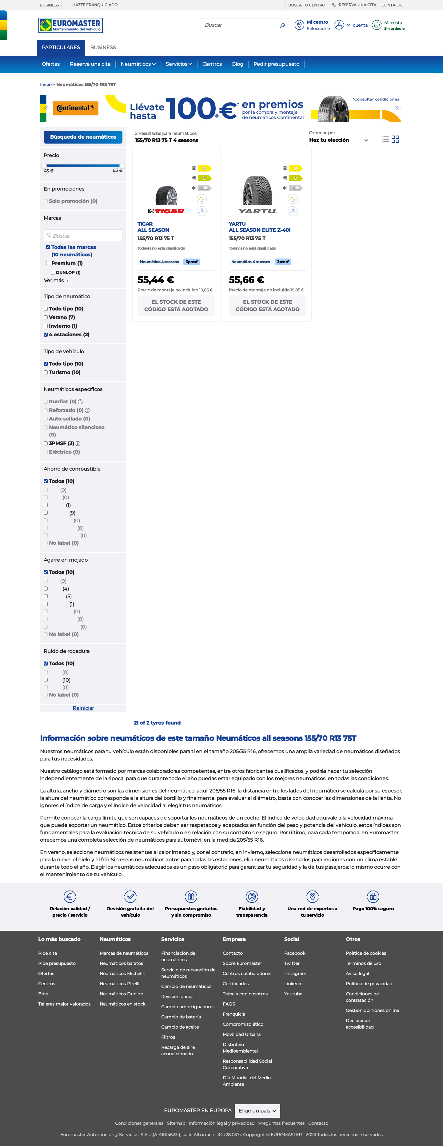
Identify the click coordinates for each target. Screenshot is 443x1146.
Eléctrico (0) (64, 452)
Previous (45, 108)
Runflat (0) (63, 402)
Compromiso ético (243, 1024)
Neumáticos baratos (121, 963)
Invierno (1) (63, 326)
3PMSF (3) (61, 443)
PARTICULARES (61, 47)
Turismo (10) (65, 372)
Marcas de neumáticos (124, 953)
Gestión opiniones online (372, 1010)
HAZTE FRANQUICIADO (91, 5)
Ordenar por (322, 133)
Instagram (295, 973)
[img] (202, 199)
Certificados (236, 983)
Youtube (293, 994)
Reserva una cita (90, 64)
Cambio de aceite (180, 1027)
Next (398, 108)
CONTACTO (392, 5)
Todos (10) (61, 481)
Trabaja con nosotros (245, 994)
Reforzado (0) (66, 410)
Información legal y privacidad (221, 1123)
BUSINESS (49, 5)
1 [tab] (217, 116)
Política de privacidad (369, 983)
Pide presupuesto (57, 963)
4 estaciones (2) (69, 335)
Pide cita (47, 953)
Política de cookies (366, 953)
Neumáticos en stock (122, 1004)
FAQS (229, 1004)
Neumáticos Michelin (122, 973)
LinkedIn (293, 983)
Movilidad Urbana (242, 1034)
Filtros (168, 1037)
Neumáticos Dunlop (121, 994)
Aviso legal (357, 973)
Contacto (233, 953)
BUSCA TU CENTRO (306, 5)
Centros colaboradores (247, 973)
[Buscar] (238, 24)
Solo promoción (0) (73, 201)
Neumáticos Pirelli (119, 983)
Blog (237, 64)
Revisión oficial (177, 996)
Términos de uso (363, 963)
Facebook (294, 953)
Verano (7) (62, 317)
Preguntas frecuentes (281, 1123)
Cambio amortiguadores (187, 1007)
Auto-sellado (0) (69, 419)
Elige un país (255, 1111)
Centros (212, 64)
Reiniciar (83, 708)
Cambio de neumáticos (186, 986)
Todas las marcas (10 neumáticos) (73, 251)
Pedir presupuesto (276, 64)
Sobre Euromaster (242, 963)
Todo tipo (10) (66, 309)
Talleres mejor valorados (64, 1004)
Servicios (176, 64)
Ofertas (51, 64)
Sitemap (176, 1123)
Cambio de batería (181, 1017)
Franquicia (234, 1014)
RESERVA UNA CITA (353, 5)
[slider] (44, 165)
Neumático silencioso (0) (76, 431)
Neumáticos (136, 64)
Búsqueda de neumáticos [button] (83, 137)
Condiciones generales (139, 1123)
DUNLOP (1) (68, 272)
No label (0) (64, 543)
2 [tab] (226, 116)
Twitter (292, 963)
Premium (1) (67, 263)
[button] (80, 402)
